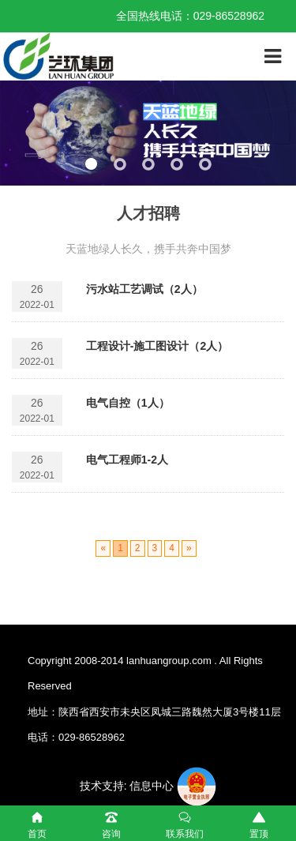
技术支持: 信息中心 (127, 785)
